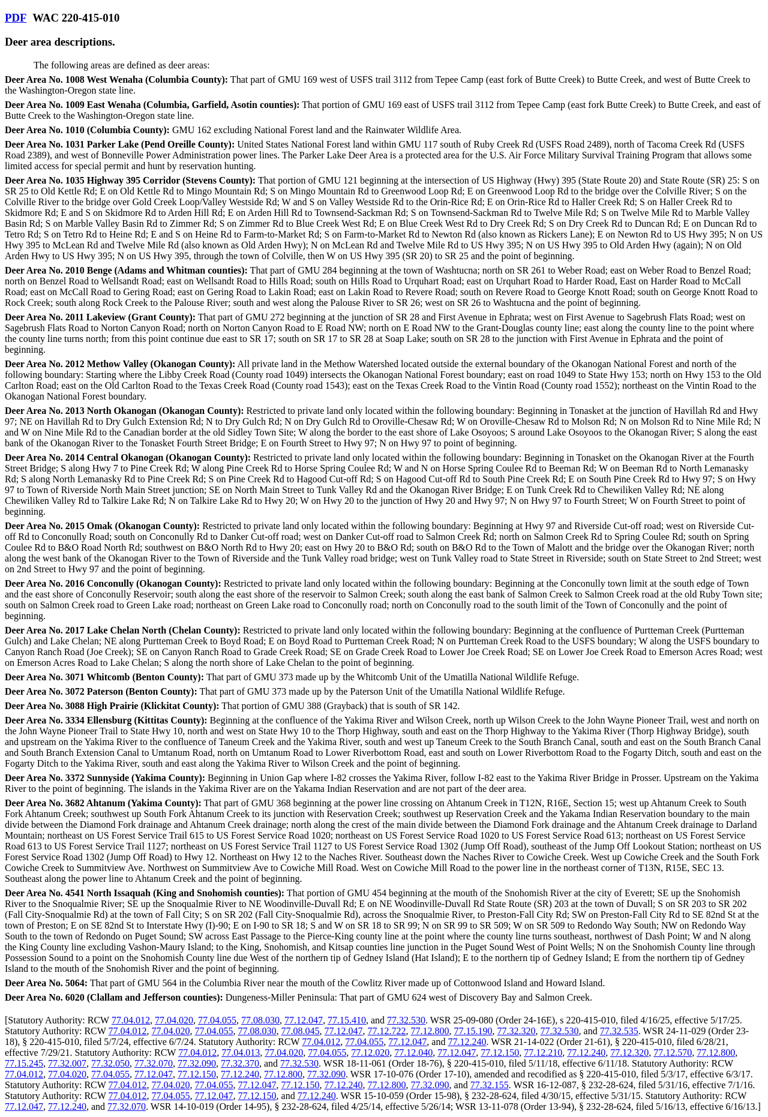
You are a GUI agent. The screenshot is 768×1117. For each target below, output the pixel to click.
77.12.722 (387, 1031)
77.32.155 (489, 1085)
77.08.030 (260, 1020)
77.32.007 (67, 1063)
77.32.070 (153, 1063)
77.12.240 (467, 1042)
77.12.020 (370, 1052)
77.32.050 (110, 1063)
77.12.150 (500, 1052)
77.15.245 (24, 1063)
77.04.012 (131, 1020)
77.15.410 (347, 1020)
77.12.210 (543, 1052)
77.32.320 (516, 1031)
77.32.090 (197, 1063)
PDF (15, 17)
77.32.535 (619, 1031)
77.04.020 (174, 1020)
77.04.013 (240, 1052)
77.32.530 (406, 1020)
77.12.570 (672, 1052)
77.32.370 (240, 1063)
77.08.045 (300, 1031)
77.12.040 (413, 1052)
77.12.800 (430, 1031)
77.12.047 (303, 1020)
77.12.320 (629, 1052)
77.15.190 (473, 1031)
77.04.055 (217, 1020)
